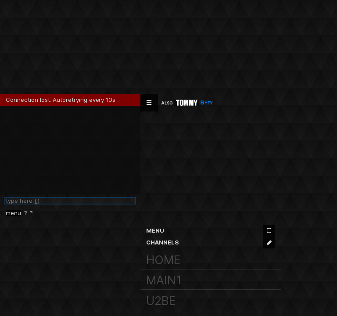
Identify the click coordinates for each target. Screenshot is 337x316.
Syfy (193, 102)
